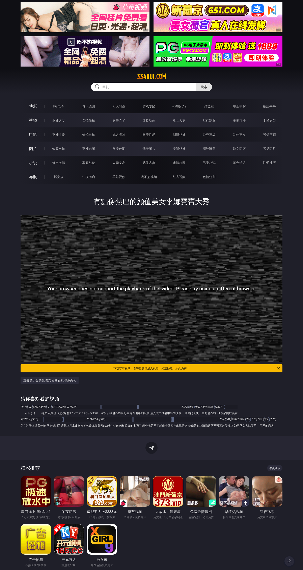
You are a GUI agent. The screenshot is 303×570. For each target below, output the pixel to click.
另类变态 (269, 134)
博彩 (33, 106)
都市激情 (58, 162)
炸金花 (209, 106)
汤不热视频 (149, 177)
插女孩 (58, 177)
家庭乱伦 (88, 162)
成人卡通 (118, 134)
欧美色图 (118, 148)
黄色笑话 (239, 162)
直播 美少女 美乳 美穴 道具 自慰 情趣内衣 (49, 380)
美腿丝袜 (179, 148)
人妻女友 (118, 162)
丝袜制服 (209, 120)
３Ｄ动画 (148, 120)
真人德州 (88, 106)
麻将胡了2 (179, 106)
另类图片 (269, 148)
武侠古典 (148, 162)
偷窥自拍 (58, 148)
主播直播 (239, 120)
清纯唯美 (209, 148)
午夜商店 (88, 177)
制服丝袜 (179, 134)
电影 (33, 134)
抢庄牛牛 (269, 106)
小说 (33, 162)
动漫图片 (148, 148)
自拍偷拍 (88, 120)
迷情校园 (179, 162)
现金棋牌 (239, 106)
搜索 (204, 87)
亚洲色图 (88, 148)
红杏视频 (179, 177)
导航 (33, 176)
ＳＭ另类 (269, 120)
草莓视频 (118, 177)
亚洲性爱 (58, 134)
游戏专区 (148, 106)
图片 (33, 148)
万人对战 (118, 106)
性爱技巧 (269, 162)
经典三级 (209, 134)
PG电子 (58, 106)
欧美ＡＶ (118, 120)
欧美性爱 (148, 134)
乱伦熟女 (239, 134)
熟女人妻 (179, 120)
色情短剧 (209, 177)
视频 (33, 120)
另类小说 (209, 162)
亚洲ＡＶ (58, 120)
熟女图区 (239, 148)
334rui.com (151, 77)
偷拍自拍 (88, 134)
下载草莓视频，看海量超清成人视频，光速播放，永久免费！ (196, 368)
